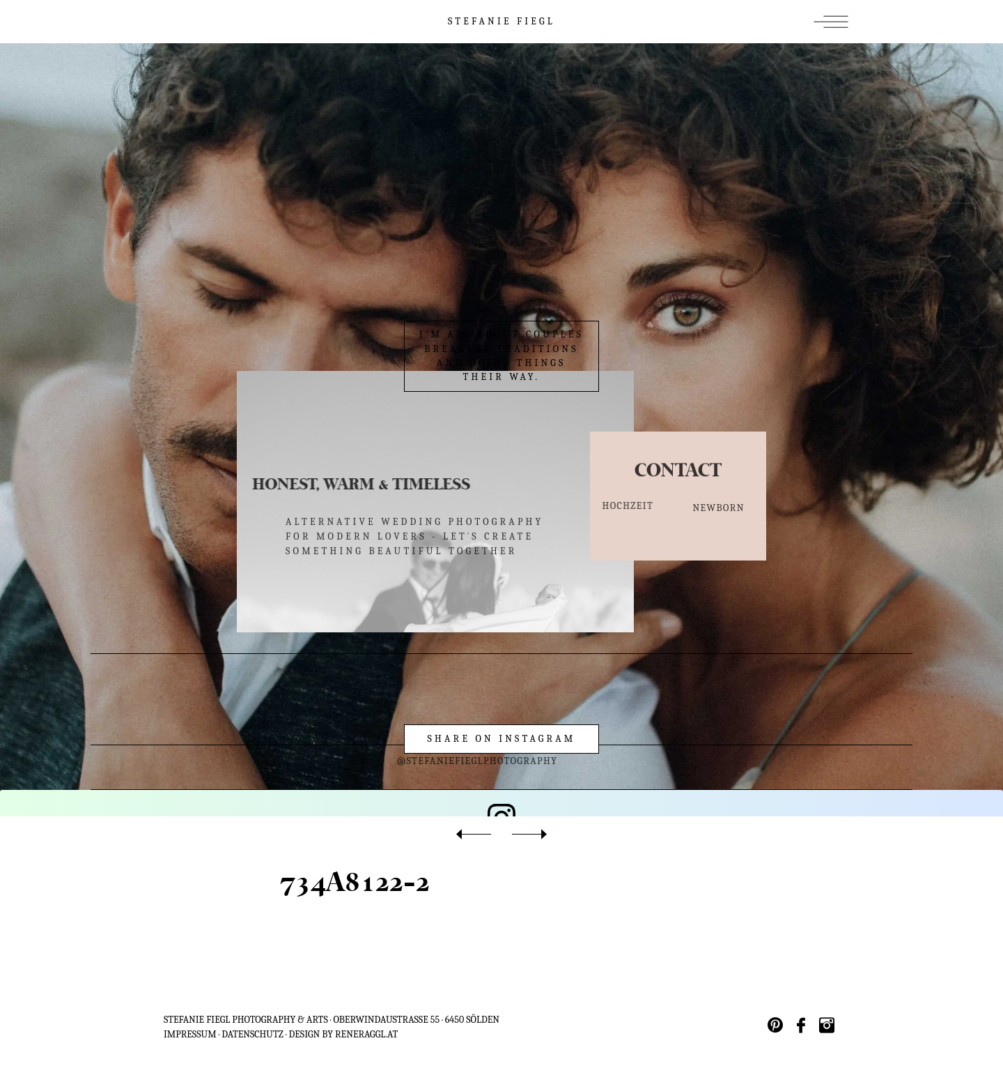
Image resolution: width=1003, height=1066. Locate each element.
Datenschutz (252, 1034)
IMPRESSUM (190, 1034)
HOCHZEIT (618, 506)
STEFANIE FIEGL (501, 21)
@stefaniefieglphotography (451, 761)
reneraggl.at (366, 1034)
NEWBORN (719, 509)
